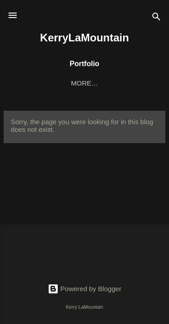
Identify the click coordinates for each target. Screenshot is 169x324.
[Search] (156, 18)
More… (131, 83)
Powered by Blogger (84, 288)
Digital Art (81, 83)
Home (34, 83)
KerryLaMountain (84, 38)
